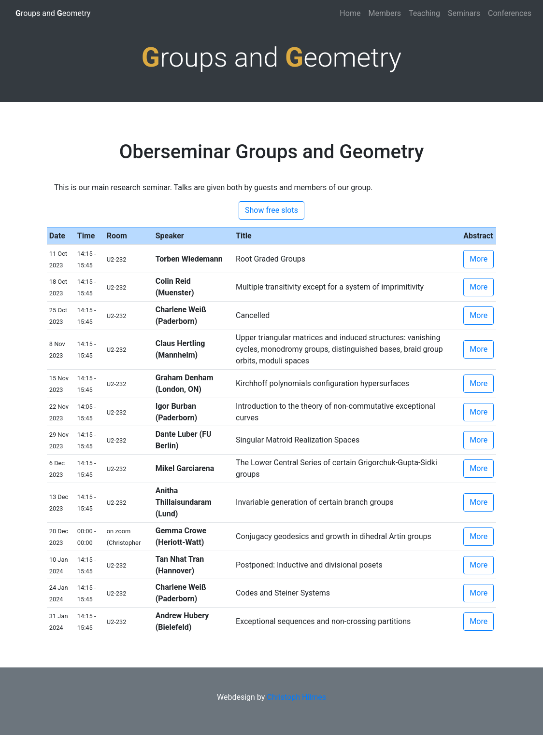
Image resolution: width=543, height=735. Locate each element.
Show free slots (271, 210)
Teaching (424, 13)
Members (384, 13)
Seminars (464, 13)
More (478, 258)
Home (350, 13)
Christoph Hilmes (296, 697)
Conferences (509, 13)
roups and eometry (52, 13)
